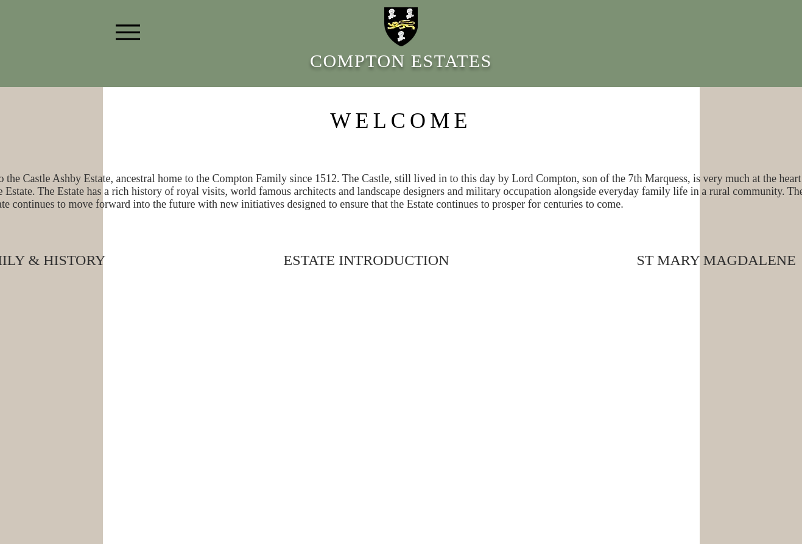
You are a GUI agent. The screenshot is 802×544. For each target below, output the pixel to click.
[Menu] (128, 32)
